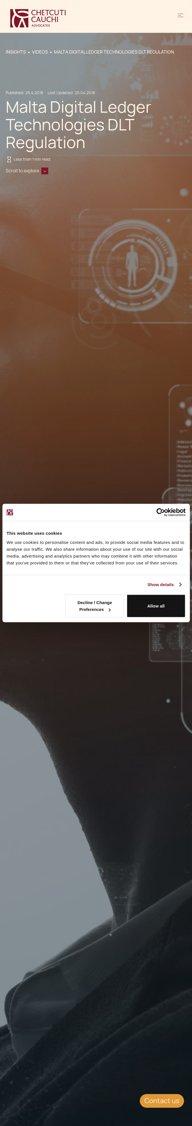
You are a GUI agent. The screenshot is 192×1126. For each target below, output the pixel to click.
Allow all (156, 606)
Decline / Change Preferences (95, 606)
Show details (160, 584)
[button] (180, 18)
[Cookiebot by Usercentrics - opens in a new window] (160, 512)
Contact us (161, 1100)
